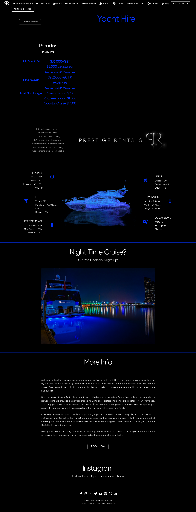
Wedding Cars (136, 3)
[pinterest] (105, 494)
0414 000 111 (180, 3)
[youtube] (100, 494)
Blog (165, 3)
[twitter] (95, 494)
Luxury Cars (72, 3)
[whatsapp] (110, 494)
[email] (115, 494)
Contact (153, 3)
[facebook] (81, 494)
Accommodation (23, 3)
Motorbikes (89, 3)
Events (57, 3)
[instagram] (86, 494)
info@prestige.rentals (107, 503)
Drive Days (43, 3)
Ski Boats (118, 3)
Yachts (104, 3)
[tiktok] (90, 494)
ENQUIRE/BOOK (23, 9)
